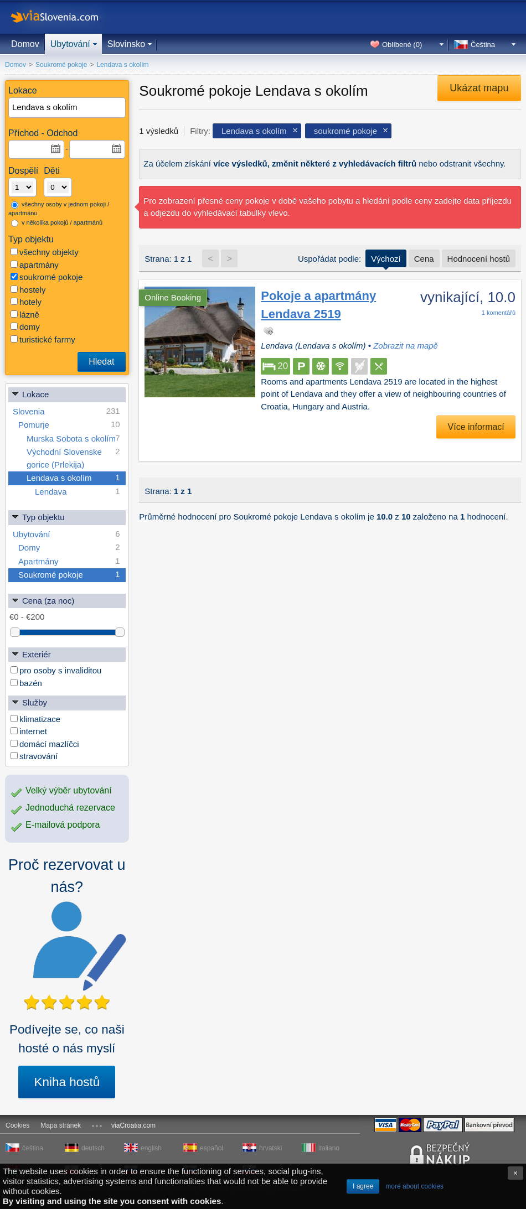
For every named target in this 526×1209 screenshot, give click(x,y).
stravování (34, 756)
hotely (26, 302)
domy (25, 326)
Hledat (101, 361)
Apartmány (69, 561)
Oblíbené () (402, 44)
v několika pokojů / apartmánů (56, 223)
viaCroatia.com (133, 1125)
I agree (363, 1186)
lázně (25, 314)
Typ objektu (38, 516)
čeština (32, 1148)
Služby (29, 702)
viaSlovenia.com (64, 17)
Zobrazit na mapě (405, 345)
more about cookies (414, 1186)
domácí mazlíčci (45, 744)
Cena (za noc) (42, 600)
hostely (28, 289)
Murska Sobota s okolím (73, 438)
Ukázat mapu (479, 88)
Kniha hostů (67, 1082)
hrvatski (270, 1148)
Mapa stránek (60, 1125)
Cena (424, 258)
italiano (328, 1148)
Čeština (483, 44)
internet (29, 731)
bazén (26, 683)
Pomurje (69, 424)
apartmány (35, 264)
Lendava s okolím (73, 477)
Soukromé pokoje (69, 574)
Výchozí (385, 258)
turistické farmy (43, 339)
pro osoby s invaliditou (56, 670)
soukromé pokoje (46, 277)
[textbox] (67, 107)
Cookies (17, 1125)
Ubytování (70, 44)
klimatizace (35, 719)
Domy (69, 547)
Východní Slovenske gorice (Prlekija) (73, 457)
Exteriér (31, 653)
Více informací (476, 427)
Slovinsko (126, 44)
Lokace (30, 393)
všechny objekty (45, 252)
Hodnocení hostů (478, 258)
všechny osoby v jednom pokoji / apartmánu (58, 209)
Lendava (77, 491)
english (151, 1148)
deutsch (93, 1148)
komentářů (498, 312)
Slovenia (66, 411)
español (211, 1148)
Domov (25, 44)
